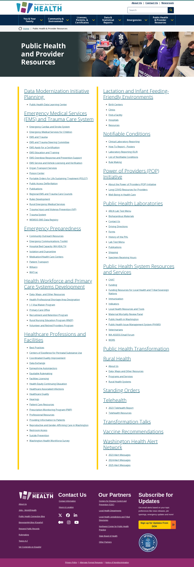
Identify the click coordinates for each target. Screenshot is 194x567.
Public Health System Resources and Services (138, 269)
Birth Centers (116, 104)
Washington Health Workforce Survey (49, 440)
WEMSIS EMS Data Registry (43, 219)
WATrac (33, 272)
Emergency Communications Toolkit (48, 241)
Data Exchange (37, 363)
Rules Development (39, 199)
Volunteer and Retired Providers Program (51, 325)
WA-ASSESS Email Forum (121, 334)
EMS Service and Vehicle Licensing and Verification (55, 162)
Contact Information (67, 501)
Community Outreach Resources (46, 236)
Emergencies (137, 20)
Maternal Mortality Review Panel (126, 314)
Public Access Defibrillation (43, 183)
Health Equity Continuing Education (48, 383)
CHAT (112, 279)
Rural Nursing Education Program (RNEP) (51, 320)
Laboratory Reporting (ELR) (123, 151)
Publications (35, 188)
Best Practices (36, 347)
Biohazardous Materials (121, 216)
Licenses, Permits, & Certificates (85, 20)
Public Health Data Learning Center (48, 104)
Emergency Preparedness (52, 228)
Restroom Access (38, 430)
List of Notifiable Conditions (123, 157)
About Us (137, 3)
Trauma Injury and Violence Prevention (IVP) (52, 209)
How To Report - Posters (122, 146)
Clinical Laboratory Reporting (124, 141)
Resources (114, 125)
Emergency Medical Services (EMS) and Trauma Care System (59, 116)
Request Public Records (29, 529)
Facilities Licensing (39, 378)
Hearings (34, 399)
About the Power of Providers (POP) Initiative (132, 184)
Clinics (112, 109)
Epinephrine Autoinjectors (43, 368)
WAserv (33, 267)
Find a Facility (115, 114)
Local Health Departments (110, 511)
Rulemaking (24, 535)
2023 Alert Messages (120, 454)
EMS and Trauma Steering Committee (49, 142)
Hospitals (114, 120)
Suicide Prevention (39, 435)
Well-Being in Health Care (122, 194)
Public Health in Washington (124, 319)
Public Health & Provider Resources (163, 20)
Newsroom (167, 3)
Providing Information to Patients (47, 420)
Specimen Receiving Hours (122, 257)
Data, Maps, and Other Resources (47, 294)
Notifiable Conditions (126, 133)
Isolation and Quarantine (42, 251)
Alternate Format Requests (91, 563)
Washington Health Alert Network (130, 444)
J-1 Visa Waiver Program (42, 304)
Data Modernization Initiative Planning (56, 94)
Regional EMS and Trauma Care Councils (50, 193)
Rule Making (115, 162)
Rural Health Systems (120, 381)
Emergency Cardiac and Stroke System (49, 126)
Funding (113, 284)
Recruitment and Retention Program (48, 315)
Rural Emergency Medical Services (47, 204)
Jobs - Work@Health (27, 510)
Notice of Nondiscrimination (117, 563)
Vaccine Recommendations (133, 431)
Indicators (114, 303)
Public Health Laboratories (133, 203)
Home (26, 28)
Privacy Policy (71, 563)
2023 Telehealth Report (121, 407)
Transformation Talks (127, 421)
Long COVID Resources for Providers (128, 189)
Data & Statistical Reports (111, 20)
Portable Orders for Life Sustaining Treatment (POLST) (58, 178)
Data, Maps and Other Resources (126, 371)
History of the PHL (118, 236)
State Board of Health (108, 536)
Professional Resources (41, 414)
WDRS (112, 340)
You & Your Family (33, 20)
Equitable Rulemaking (40, 373)
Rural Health (117, 358)
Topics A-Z (23, 541)
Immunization (116, 298)
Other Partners (105, 542)
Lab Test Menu (117, 242)
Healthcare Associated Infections (46, 389)
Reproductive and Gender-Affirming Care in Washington (58, 425)
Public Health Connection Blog (32, 516)
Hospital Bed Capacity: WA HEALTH (47, 246)
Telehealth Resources (120, 412)
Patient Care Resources (41, 404)
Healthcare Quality (39, 394)
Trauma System (37, 214)
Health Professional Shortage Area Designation (54, 299)
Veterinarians (116, 329)
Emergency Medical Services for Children (50, 132)
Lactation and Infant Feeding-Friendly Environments (136, 94)
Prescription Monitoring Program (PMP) (50, 409)
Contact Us (151, 3)
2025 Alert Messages (120, 465)
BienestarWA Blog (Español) (31, 523)
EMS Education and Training (44, 152)
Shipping (113, 252)
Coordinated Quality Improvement (47, 358)
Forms (112, 231)
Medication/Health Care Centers (46, 256)
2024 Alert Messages (120, 460)
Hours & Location (66, 507)
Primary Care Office (39, 310)
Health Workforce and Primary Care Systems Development (58, 283)
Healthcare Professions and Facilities (55, 337)
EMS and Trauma (38, 137)
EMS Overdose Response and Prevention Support (55, 157)
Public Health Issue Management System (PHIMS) (135, 324)
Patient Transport (39, 261)
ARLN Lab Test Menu (120, 211)
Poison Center (36, 173)
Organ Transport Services (43, 168)
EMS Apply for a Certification (44, 147)
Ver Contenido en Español (30, 547)
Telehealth (115, 400)
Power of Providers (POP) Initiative (131, 173)
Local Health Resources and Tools (126, 309)
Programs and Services (121, 376)
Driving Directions (118, 226)
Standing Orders (121, 390)
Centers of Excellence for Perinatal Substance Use (55, 352)
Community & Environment (58, 20)
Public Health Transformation (136, 348)
